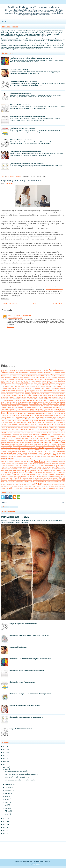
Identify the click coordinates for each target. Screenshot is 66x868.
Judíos (58, 431)
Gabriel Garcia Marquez (34, 419)
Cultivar (36, 399)
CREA (63, 395)
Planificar (17, 459)
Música (41, 448)
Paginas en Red (36, 864)
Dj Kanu (56, 405)
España (16, 413)
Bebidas (44, 381)
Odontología (34, 451)
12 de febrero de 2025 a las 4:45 (22, 315)
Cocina (3, 392)
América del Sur (6, 376)
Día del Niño (33, 404)
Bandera (52, 379)
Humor (33, 426)
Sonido (21, 476)
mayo (7, 802)
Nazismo (16, 450)
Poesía (41, 459)
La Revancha (59, 433)
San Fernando (52, 470)
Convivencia (14, 395)
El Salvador (46, 409)
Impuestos (20, 427)
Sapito (58, 470)
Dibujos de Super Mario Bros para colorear (23, 81)
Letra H (54, 434)
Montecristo (39, 446)
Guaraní (25, 422)
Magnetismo (4, 440)
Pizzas (63, 456)
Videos (12, 488)
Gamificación (50, 419)
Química (62, 465)
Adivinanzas (11, 372)
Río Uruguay (50, 468)
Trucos (63, 481)
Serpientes (3, 474)
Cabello (20, 385)
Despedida (51, 402)
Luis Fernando (17, 438)
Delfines (40, 400)
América (63, 374)
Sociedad (62, 474)
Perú (33, 456)
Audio (12, 379)
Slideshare (57, 474)
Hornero (18, 426)
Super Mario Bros (44, 476)
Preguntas (54, 461)
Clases (46, 390)
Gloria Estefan (4, 422)
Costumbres (51, 395)
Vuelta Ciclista (42, 488)
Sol (13, 476)
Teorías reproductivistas (51, 478)
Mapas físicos (11, 442)
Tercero (62, 478)
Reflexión (57, 467)
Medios (31, 444)
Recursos (30, 467)
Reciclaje (19, 467)
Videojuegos (4, 488)
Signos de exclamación (29, 474)
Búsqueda (3, 385)
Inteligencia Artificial (21, 429)
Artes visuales (40, 377)
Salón (42, 470)
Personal (29, 456)
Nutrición (24, 451)
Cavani (9, 388)
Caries (11, 386)
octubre (7, 787)
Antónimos (57, 376)
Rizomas (62, 468)
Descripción (21, 402)
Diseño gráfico (24, 405)
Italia (2, 431)
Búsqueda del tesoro (12, 385)
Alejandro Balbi (5, 374)
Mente (45, 444)
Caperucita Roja (5, 386)
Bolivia (39, 383)
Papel (56, 453)
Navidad (10, 450)
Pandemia (51, 453)
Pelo (15, 456)
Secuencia (4, 472)
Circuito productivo (24, 390)
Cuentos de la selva (27, 399)
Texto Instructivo (38, 480)
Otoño (25, 453)
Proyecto (26, 465)
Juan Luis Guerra (51, 431)
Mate (41, 442)
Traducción (43, 481)
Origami (14, 453)
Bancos (41, 379)
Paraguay (4, 455)
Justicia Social (16, 433)
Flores (26, 417)
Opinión (3, 453)
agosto (7, 793)
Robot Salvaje (4, 470)
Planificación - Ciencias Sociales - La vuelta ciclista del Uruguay (29, 635)
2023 (4, 755)
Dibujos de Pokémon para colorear (21, 140)
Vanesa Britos (57, 484)
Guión (29, 422)
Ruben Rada (32, 470)
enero (7, 814)
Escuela (5, 413)
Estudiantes (61, 413)
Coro (34, 395)
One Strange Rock (43, 451)
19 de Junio (11, 370)
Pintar (48, 456)
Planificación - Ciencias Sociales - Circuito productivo (26, 163)
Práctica (30, 462)
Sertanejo (9, 474)
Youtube (58, 488)
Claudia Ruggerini (53, 390)
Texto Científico (28, 480)
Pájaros (40, 453)
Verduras (20, 486)
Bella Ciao (50, 381)
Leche (30, 434)
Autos (25, 379)
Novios (53, 450)
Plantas (27, 459)
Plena (31, 459)
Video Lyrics (54, 486)
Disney (43, 405)
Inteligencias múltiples (33, 429)
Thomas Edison (52, 480)
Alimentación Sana (43, 374)
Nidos (31, 450)
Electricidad (57, 409)
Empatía (7, 411)
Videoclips (62, 486)
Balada (32, 379)
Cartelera (42, 386)
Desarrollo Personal (6, 402)
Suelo (34, 476)
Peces (49, 455)
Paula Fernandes (36, 455)
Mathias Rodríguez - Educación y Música (34, 7)
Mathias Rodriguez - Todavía (15, 517)
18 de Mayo (4, 370)
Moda (27, 446)
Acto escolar (61, 370)
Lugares (10, 438)
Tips (6, 481)
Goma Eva (12, 422)
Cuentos (55, 397)
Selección (35, 472)
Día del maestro (23, 404)
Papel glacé (62, 453)
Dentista (52, 400)
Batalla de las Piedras (23, 381)
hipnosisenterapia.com (15, 318)
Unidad (24, 484)
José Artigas (19, 431)
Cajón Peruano (26, 385)
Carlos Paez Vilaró (19, 386)
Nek (20, 450)
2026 (21, 370)
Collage (16, 392)
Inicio (4, 21)
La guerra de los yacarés (48, 433)
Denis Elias (46, 400)
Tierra (2, 481)
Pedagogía (55, 455)
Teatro (11, 478)
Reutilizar (44, 468)
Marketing (36, 442)
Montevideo (51, 446)
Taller (7, 478)
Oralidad (9, 453)
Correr (46, 395)
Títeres (10, 481)
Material (55, 442)
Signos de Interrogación (42, 474)
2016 (4, 824)
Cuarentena (33, 397)
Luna (30, 438)
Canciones (44, 385)
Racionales (4, 467)
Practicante (39, 461)
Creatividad (4, 397)
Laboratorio (14, 434)
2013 (4, 833)
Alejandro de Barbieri (16, 374)
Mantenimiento (43, 440)
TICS (63, 480)
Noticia (43, 450)
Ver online (10, 486)
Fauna (51, 415)
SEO (44, 472)
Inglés (56, 427)
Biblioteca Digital (6, 383)
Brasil (49, 383)
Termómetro (4, 480)
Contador (62, 393)
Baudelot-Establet (36, 381)
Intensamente (44, 429)
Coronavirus (40, 395)
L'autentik (37, 433)
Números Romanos (15, 451)
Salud (46, 470)
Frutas (7, 419)
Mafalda (54, 438)
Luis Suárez (25, 438)
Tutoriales (9, 484)
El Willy (51, 409)
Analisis (28, 376)
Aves (28, 379)
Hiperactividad (7, 424)
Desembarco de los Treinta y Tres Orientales (36, 402)
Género (24, 420)
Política (63, 459)
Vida (49, 486)
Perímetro (19, 456)
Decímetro (35, 400)
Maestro (48, 438)
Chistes (22, 388)
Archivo (14, 507)
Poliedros (52, 459)
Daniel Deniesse (14, 400)
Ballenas (36, 379)
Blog (28, 383)
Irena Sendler (61, 429)
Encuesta (41, 411)
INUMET (55, 429)
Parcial (9, 455)
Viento (17, 488)
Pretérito (3, 463)
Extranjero (36, 415)
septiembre (8, 790)
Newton (28, 450)
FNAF (29, 417)
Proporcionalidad (5, 465)
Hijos (61, 422)
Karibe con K (30, 433)
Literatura (30, 436)
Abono (40, 370)
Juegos (3, 433)
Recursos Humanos (39, 467)
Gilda (63, 420)
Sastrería (62, 470)
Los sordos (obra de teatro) (19, 70)
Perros (24, 456)
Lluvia (34, 436)
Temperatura (39, 478)
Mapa (59, 440)
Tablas (3, 478)
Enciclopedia (34, 411)
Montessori (45, 446)
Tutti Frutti (15, 484)
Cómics (42, 392)
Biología (24, 383)
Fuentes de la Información (16, 419)
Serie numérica (57, 472)
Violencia (26, 488)
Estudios (9, 415)
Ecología (38, 407)
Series (63, 472)
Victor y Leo (44, 486)
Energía (46, 411)
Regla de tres (19, 468)
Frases (3, 419)
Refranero (3, 468)
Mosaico (63, 446)
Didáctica (4, 405)
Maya (11, 444)
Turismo (3, 484)
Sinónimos (51, 474)
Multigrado (17, 448)
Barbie (7, 381)
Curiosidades (52, 399)
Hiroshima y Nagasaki (18, 424)
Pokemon (46, 459)
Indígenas (35, 427)
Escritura (62, 411)
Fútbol (26, 419)
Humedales (28, 426)
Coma (37, 392)
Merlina (59, 444)
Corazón (30, 395)
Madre (37, 438)
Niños (7, 176)
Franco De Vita (57, 417)
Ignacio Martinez (53, 426)
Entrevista (56, 411)
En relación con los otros (23, 411)
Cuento (50, 397)
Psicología (18, 176)
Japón (12, 431)
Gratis (21, 422)
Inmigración (62, 427)
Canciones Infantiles (55, 385)
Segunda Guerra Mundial (16, 472)
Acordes (45, 370)
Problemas (42, 463)
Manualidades (52, 440)
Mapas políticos (19, 442)
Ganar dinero (57, 419)
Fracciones (38, 417)
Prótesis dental (14, 465)
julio (6, 796)
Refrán (63, 467)
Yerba (53, 488)
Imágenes (9, 427)
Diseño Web (31, 405)
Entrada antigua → (58, 303)
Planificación (7, 458)
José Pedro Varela (29, 431)
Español (21, 413)
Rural (38, 470)
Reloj (24, 468)
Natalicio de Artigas (60, 448)
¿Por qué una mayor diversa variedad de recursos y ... (21, 774)
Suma (38, 476)
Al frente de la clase (60, 372)
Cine (17, 390)
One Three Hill (52, 451)
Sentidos (40, 472)
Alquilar (52, 374)
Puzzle (57, 465)
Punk (37, 465)
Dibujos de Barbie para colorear (20, 105)
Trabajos (31, 481)
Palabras (45, 453)
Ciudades (32, 390)
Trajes (48, 481)
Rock (10, 470)
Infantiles (45, 427)
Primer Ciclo (14, 463)
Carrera (27, 386)
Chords (26, 388)
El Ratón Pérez (38, 409)
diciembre (8, 769)
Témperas (31, 478)
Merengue (50, 444)
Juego (63, 431)
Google (17, 422)
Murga (37, 448)
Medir (35, 444)
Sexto (14, 474)
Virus (34, 488)
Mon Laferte (32, 446)
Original (20, 453)
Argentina (16, 377)
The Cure (45, 480)
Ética (13, 415)
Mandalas (36, 440)
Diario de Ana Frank (53, 404)
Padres (12, 176)
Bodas (35, 383)
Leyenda (58, 434)
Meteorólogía (4, 446)
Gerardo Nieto (50, 420)
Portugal (6, 461)
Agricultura (40, 372)
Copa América (22, 395)
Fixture (13, 417)
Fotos (33, 417)
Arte (33, 377)
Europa (17, 415)
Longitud (44, 436)
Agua (45, 372)
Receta (14, 467)
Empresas (13, 411)
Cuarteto (40, 397)
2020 (4, 764)
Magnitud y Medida (14, 440)
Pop (2, 461)
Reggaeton (13, 468)
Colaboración (10, 392)
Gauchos (19, 420)
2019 (17, 370)
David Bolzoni (23, 400)
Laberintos (8, 434)
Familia (42, 415)
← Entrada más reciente (9, 303)
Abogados (36, 370)
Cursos (63, 399)
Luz (34, 438)
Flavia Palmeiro (20, 417)
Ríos (55, 468)
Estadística (33, 413)
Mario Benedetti (29, 442)
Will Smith (49, 488)
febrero (7, 811)
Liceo (2, 436)
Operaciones (61, 451)
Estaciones (27, 413)
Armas (21, 377)
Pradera (48, 461)
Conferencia (18, 393)
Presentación (61, 461)
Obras (28, 451)
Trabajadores (19, 481)
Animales (44, 376)
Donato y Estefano (6, 407)
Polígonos (57, 459)
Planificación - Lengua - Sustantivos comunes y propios (27, 116)
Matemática (48, 442)
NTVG (57, 450)
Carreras (32, 386)
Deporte (57, 400)
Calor (38, 385)
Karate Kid (23, 433)
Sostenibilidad (28, 476)
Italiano (6, 431)
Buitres (53, 383)
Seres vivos (49, 472)
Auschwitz (20, 379)
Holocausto (57, 424)
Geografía (29, 420)
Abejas (25, 370)
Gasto (2, 420)
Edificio (54, 407)
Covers (58, 395)
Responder (10, 327)
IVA (10, 431)
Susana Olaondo (53, 476)
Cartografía (48, 386)
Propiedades (62, 463)
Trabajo (26, 481)
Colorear (27, 392)
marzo (7, 808)
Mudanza (11, 448)
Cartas (37, 386)
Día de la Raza (5, 404)
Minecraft (22, 446)
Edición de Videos (47, 407)
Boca (32, 383)
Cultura (41, 399)
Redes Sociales (49, 467)
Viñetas (22, 488)
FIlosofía (56, 415)
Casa (63, 386)
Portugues (11, 461)
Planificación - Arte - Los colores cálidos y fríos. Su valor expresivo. (31, 58)
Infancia (40, 427)
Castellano (4, 388)
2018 (4, 818)
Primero (35, 463)
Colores (33, 392)
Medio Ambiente (24, 444)
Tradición (37, 481)
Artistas (48, 377)
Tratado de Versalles (55, 481)
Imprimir (14, 427)
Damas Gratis (5, 400)
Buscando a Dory (60, 383)
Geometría (42, 420)
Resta (39, 468)
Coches (63, 390)
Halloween (50, 422)
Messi (63, 444)
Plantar (23, 459)
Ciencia (43, 388)
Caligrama (34, 385)
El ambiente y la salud (20, 409)
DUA (25, 407)
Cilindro (9, 390)
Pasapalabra (20, 455)
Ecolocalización (31, 407)
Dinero (17, 405)
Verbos (15, 486)
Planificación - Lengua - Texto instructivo (22, 128)
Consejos (28, 393)
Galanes (44, 419)
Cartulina (58, 386)
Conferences (10, 393)
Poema (36, 459)
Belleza (55, 381)
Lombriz (39, 436)
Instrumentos (11, 429)
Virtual (31, 488)
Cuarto (45, 397)
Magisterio (61, 438)
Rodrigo (15, 470)
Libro (63, 434)
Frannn (63, 417)
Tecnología (17, 478)
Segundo (28, 472)
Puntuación (52, 465)
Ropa (19, 470)
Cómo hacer (48, 392)
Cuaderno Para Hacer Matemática (19, 397)
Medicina (15, 444)
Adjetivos (18, 372)
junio (6, 799)
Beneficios (61, 381)
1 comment (9, 183)
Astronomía (61, 377)
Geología (35, 420)
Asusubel (3, 379)
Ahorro (49, 372)
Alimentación (33, 374)
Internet (50, 429)
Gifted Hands (58, 420)
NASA (52, 448)
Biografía (18, 383)
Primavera (8, 463)
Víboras (38, 486)
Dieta (13, 405)
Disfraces (37, 405)
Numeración (5, 451)
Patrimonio (28, 455)
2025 (4, 749)
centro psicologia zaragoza (54, 289)
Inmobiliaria (4, 429)
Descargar (14, 402)
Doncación (14, 407)
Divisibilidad (48, 405)
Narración (48, 448)
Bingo (13, 383)
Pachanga (30, 453)
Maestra (42, 438)
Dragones (20, 407)
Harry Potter (56, 422)
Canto (63, 385)
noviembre (8, 784)
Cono (23, 393)
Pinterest (53, 456)
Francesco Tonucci (47, 417)
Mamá (30, 440)
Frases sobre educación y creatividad (16, 771)
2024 (4, 752)
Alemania (26, 374)
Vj (36, 488)
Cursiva (58, 399)
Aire (53, 372)
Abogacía (30, 370)
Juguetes (9, 433)
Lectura (34, 434)
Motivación (4, 448)
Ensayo (51, 411)
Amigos (14, 376)
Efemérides (4, 409)
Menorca (40, 444)
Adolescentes (33, 372)
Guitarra (34, 422)
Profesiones (48, 463)
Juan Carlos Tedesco (40, 431)
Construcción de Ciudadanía (41, 393)
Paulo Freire (44, 455)
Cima (13, 390)
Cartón (54, 386)
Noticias (48, 450)
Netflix (24, 450)
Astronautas (54, 377)
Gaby (9, 315)
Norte (39, 450)
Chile (18, 388)
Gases (63, 419)
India (30, 427)
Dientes (9, 405)
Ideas (44, 426)
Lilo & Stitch (7, 436)
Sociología (4, 476)
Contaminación (5, 395)
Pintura (58, 456)
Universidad (30, 484)
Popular (5, 507)
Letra (45, 434)
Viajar (30, 486)
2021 (4, 761)
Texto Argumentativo (17, 480)
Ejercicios (11, 409)
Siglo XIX (19, 474)
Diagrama (39, 404)
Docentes (62, 405)
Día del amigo (14, 404)
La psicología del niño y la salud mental (21, 180)
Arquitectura (27, 377)
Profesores (55, 463)
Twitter (20, 484)
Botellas (44, 383)
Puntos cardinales (44, 465)
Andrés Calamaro (35, 376)
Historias (46, 424)
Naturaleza (4, 450)
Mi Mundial (16, 446)
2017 (4, 821)
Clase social (39, 390)
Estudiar (3, 415)
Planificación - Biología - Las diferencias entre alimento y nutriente (30, 694)
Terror (9, 480)
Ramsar (9, 467)
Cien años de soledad (34, 388)
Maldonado (24, 440)
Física (60, 415)
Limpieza (14, 436)
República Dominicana (32, 468)
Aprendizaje (8, 377)
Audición (8, 379)
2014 (4, 830)
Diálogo (45, 404)
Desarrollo (62, 400)
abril (6, 805)
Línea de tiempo (21, 436)
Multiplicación (25, 448)
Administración (25, 372)
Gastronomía (8, 420)
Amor (23, 376)
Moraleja (58, 446)
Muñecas (32, 448)
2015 (4, 827)
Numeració (62, 450)
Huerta (23, 426)
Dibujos (62, 404)
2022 (4, 758)
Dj (52, 405)
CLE (59, 390)
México (10, 446)
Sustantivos (61, 476)
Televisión (25, 478)
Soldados (16, 476)
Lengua (40, 434)
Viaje (34, 486)
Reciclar (24, 467)
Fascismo (46, 415)
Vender (63, 484)
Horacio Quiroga (10, 426)
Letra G (50, 434)
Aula (16, 379)
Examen (22, 415)
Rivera (58, 468)
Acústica (4, 372)
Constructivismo (55, 393)
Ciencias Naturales (52, 388)
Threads (59, 480)
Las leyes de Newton (22, 434)
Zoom (62, 488)
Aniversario (51, 376)
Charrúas (13, 388)
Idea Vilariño (39, 426)
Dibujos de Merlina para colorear (20, 93)
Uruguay (38, 483)
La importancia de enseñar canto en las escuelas (25, 151)
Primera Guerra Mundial (25, 463)
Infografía (51, 427)
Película (11, 456)
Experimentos (29, 415)
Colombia (21, 392)
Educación (61, 407)
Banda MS (47, 379)
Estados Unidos (42, 413)
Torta (13, 481)
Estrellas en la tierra (52, 413)
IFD (47, 426)
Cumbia (45, 399)
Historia (27, 424)
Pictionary (43, 456)
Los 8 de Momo (52, 436)
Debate (29, 400)
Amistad (19, 376)
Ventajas (4, 486)
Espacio (12, 413)
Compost (55, 392)
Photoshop (37, 456)
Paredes (14, 455)
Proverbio (21, 465)
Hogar (52, 424)
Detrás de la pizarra (59, 402)
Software (10, 476)
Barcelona (12, 381)
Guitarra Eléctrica (42, 422)
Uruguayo (46, 484)
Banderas (58, 379)
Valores (51, 484)
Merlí (54, 444)
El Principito (29, 409)
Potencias (17, 461)
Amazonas (57, 374)
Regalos (8, 468)
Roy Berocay (25, 470)
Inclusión (26, 427)
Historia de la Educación (36, 424)
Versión (26, 486)
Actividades (53, 370)
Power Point (23, 461)
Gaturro (14, 420)
